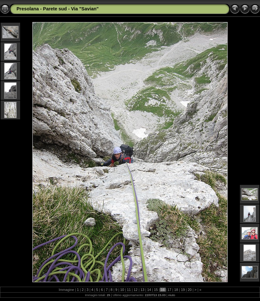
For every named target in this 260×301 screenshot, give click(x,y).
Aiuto (171, 295)
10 (122, 290)
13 (142, 290)
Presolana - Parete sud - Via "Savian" (58, 8)
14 (149, 290)
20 (190, 290)
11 (129, 290)
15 (156, 290)
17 (169, 290)
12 (135, 290)
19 (183, 290)
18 (176, 290)
